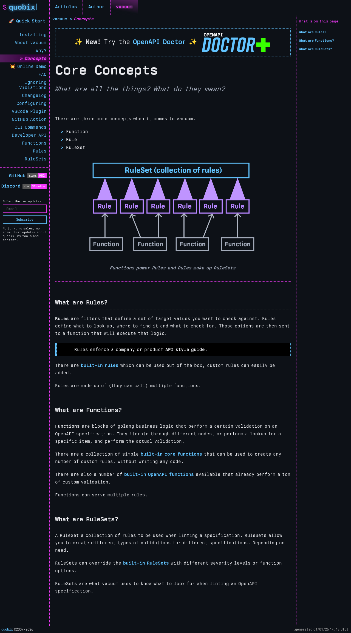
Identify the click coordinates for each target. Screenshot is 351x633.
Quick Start (31, 21)
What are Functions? (316, 40)
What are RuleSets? (315, 49)
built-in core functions (171, 454)
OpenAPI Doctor (159, 42)
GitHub (17, 175)
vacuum (124, 6)
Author (96, 6)
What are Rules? (312, 32)
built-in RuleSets (146, 563)
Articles (66, 6)
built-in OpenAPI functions (159, 474)
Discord (11, 186)
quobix (7, 629)
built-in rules (99, 365)
